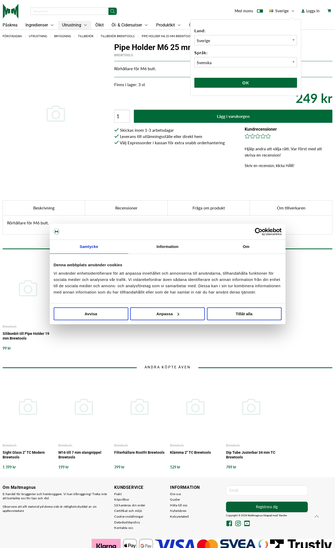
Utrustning (75, 25)
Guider (175, 499)
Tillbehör (86, 36)
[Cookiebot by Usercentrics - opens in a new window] (259, 232)
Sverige (282, 10)
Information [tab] (168, 246)
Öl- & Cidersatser (130, 25)
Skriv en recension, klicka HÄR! (269, 165)
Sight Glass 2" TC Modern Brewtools (24, 454)
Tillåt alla (244, 314)
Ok (245, 82)
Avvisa (91, 314)
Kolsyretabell (179, 516)
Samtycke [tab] (89, 246)
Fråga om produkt (209, 207)
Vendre (283, 515)
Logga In (310, 11)
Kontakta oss (123, 528)
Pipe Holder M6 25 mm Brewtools (168, 36)
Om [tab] (246, 246)
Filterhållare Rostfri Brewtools (139, 452)
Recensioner (126, 207)
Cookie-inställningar (128, 516)
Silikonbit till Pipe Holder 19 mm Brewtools (26, 335)
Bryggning (62, 36)
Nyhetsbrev (178, 511)
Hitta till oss (178, 505)
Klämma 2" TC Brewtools (190, 452)
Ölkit (99, 25)
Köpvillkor (121, 499)
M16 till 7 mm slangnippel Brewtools (79, 454)
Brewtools (123, 55)
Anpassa (167, 314)
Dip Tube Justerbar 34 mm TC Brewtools (250, 454)
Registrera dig (267, 507)
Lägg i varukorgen (233, 116)
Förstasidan (12, 36)
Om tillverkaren (291, 207)
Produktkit (169, 25)
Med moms (249, 12)
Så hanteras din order (129, 505)
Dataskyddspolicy (127, 522)
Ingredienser (40, 25)
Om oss (175, 494)
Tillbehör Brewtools (118, 36)
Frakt (118, 494)
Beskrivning (43, 207)
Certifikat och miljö (128, 511)
